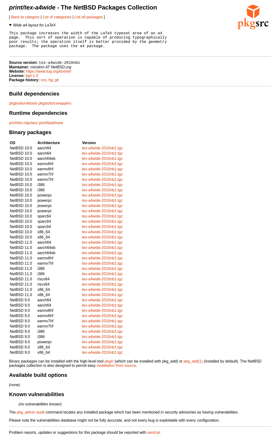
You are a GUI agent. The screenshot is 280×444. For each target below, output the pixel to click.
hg (50, 85)
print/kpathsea (51, 128)
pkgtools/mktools (23, 109)
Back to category (25, 17)
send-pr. (154, 438)
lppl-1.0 (31, 81)
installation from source (116, 371)
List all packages (89, 17)
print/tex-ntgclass (23, 128)
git (57, 85)
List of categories (57, 17)
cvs (43, 85)
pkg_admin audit (31, 418)
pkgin (109, 367)
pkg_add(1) (193, 367)
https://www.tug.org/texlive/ (48, 77)
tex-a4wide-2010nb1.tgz (102, 153)
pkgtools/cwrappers (55, 109)
